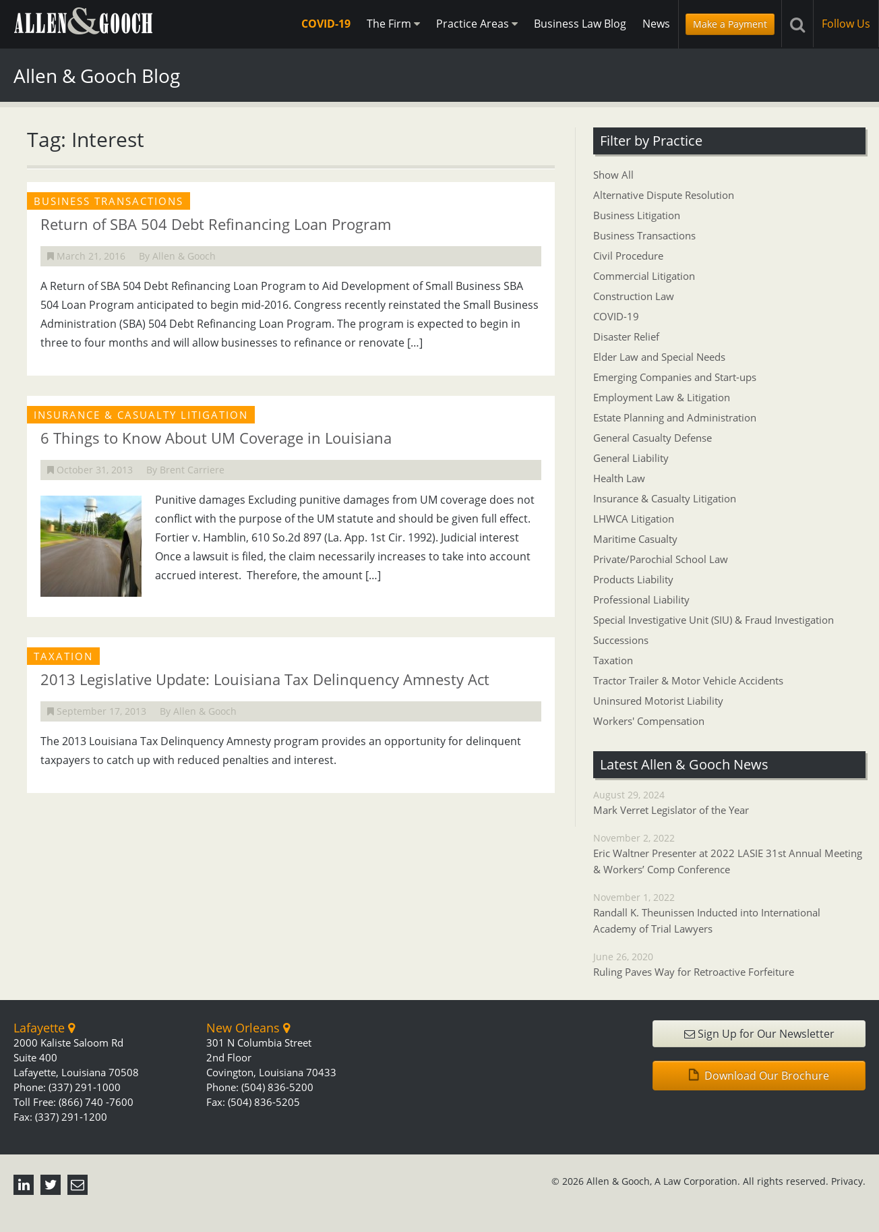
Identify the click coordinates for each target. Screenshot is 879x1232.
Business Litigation (636, 215)
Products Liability (633, 579)
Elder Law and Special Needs (659, 356)
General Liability (631, 458)
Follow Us (846, 23)
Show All (613, 174)
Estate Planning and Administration (674, 417)
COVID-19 (326, 23)
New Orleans (248, 1028)
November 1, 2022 (729, 914)
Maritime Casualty (635, 539)
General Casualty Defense (652, 437)
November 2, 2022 (729, 854)
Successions (620, 640)
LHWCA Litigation (633, 518)
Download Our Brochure (759, 1075)
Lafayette (44, 1028)
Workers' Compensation (648, 721)
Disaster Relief (626, 336)
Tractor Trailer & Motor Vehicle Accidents (688, 680)
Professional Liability (641, 599)
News (656, 23)
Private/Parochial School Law (660, 559)
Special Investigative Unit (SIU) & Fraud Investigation (713, 619)
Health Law (619, 478)
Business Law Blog (580, 23)
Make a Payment (730, 24)
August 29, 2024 (729, 803)
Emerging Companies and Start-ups (674, 377)
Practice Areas (477, 23)
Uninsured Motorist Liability (658, 700)
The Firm (393, 23)
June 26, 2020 (729, 965)
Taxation (613, 660)
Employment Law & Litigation (661, 397)
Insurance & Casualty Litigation (664, 498)
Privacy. (848, 1181)
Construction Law (633, 296)
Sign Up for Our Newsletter (759, 1033)
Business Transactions (644, 235)
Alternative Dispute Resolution (663, 195)
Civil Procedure (628, 255)
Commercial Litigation (644, 276)
